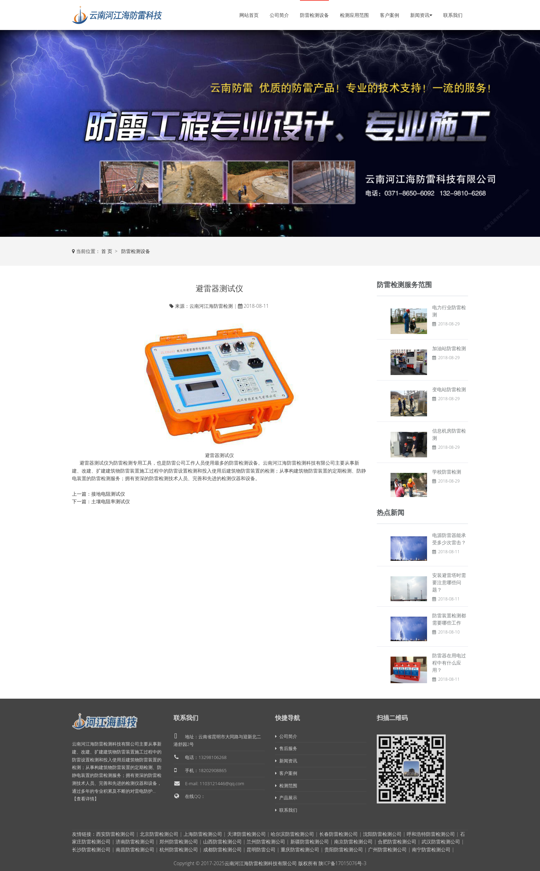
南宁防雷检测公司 (431, 849)
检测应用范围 (354, 15)
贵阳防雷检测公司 (343, 849)
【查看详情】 (85, 799)
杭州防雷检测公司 (178, 849)
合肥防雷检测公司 (397, 841)
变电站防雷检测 (449, 389)
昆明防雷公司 (261, 849)
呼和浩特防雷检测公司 (431, 834)
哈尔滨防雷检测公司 (292, 834)
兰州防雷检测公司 (266, 841)
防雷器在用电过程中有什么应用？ (449, 662)
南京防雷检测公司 (353, 841)
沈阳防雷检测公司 (382, 834)
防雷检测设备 (314, 15)
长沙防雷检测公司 (91, 849)
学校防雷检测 (446, 471)
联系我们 (453, 15)
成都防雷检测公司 (222, 849)
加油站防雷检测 (449, 348)
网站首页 (249, 15)
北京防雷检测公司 (159, 834)
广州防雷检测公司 (387, 849)
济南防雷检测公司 (135, 841)
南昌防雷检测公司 (135, 849)
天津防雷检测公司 (246, 834)
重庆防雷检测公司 (300, 849)
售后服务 (286, 748)
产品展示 (286, 797)
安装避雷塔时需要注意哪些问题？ (449, 582)
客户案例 (389, 15)
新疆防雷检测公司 (309, 841)
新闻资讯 (421, 15)
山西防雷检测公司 (222, 841)
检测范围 (286, 785)
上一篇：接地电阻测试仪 (98, 493)
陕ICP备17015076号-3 (342, 863)
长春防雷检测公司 (338, 834)
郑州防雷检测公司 (178, 841)
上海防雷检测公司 (203, 834)
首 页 (106, 251)
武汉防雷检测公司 (441, 841)
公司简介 (279, 15)
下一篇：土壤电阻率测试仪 (101, 501)
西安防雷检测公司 (115, 834)
